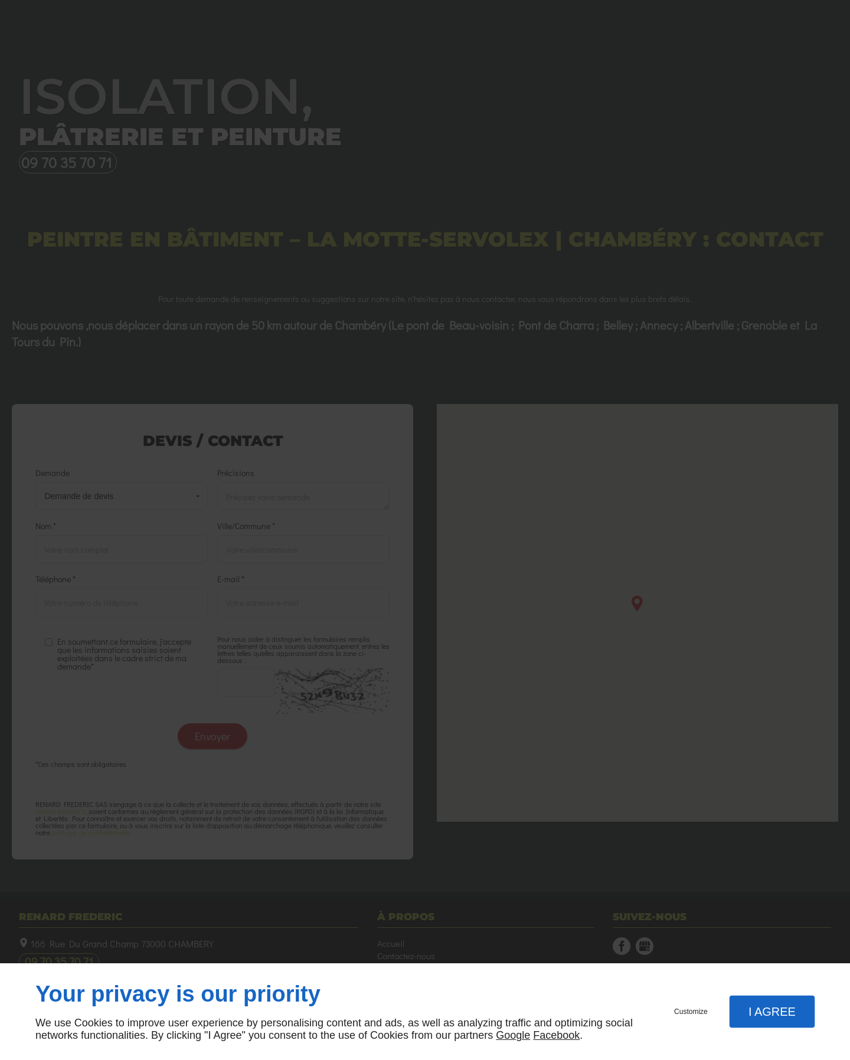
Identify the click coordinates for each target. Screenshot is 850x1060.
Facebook (556, 1035)
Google (513, 1035)
